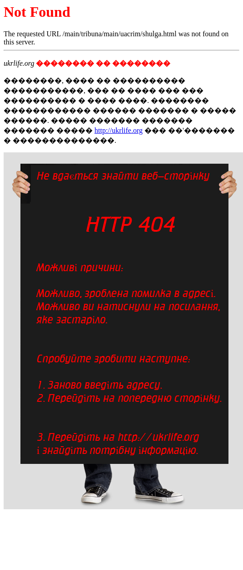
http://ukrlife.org (118, 130)
